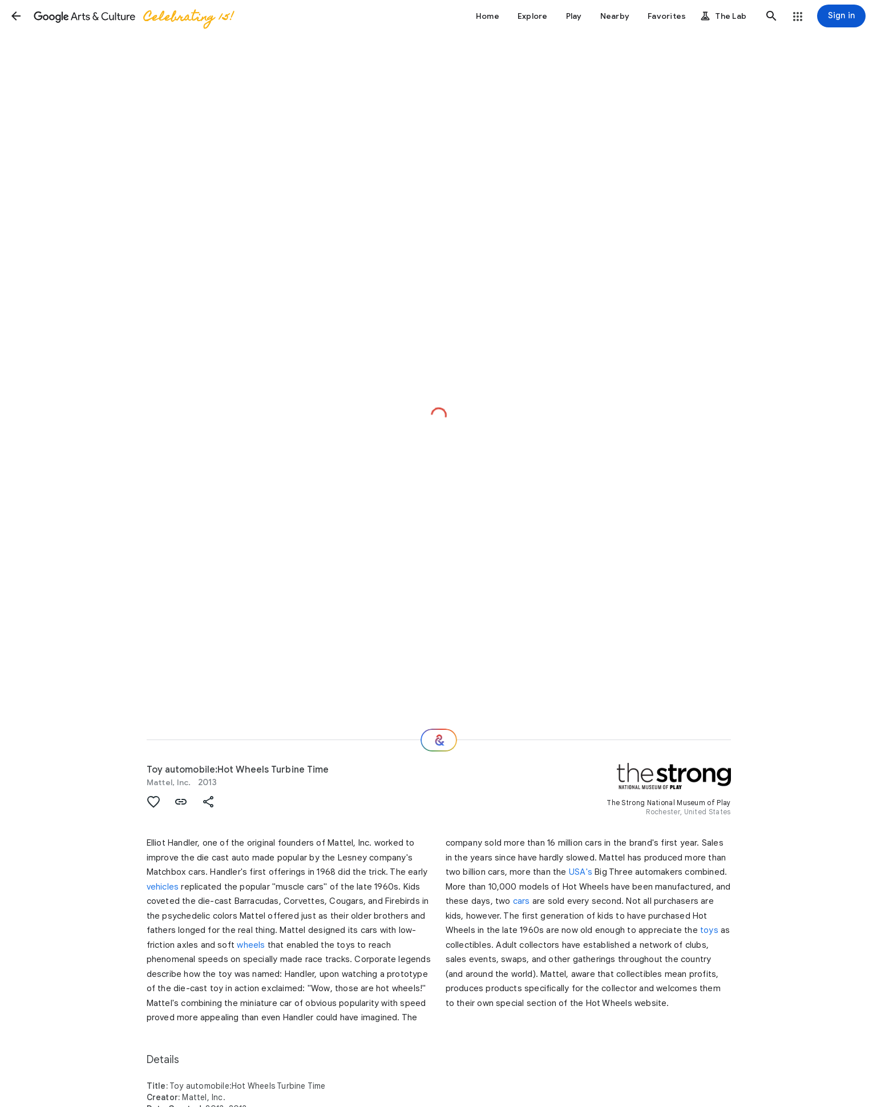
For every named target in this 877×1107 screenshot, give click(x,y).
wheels (251, 945)
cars (521, 901)
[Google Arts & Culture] (133, 16)
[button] (16, 16)
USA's (580, 872)
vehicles (163, 887)
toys (709, 930)
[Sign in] (841, 16)
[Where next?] (439, 740)
